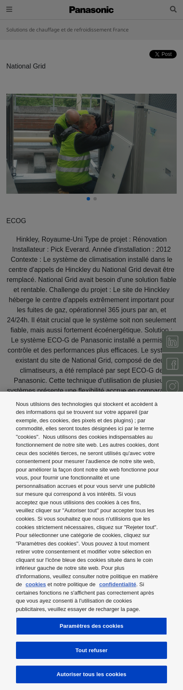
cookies (36, 584)
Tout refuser (91, 650)
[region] (91, 541)
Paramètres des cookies (92, 626)
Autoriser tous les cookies (92, 674)
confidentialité (117, 584)
